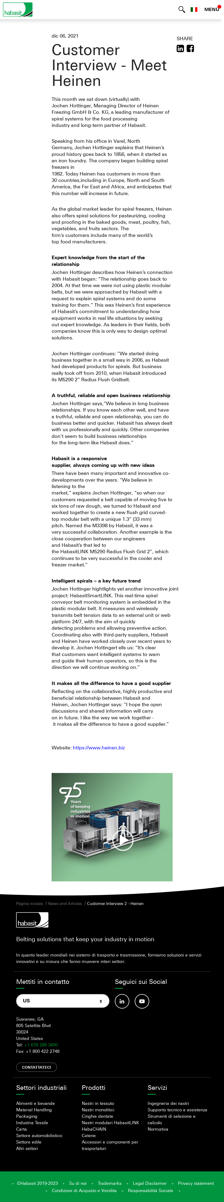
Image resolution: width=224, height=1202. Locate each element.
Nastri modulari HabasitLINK (110, 1122)
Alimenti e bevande (35, 1103)
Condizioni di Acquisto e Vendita (84, 1190)
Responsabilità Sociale (150, 1190)
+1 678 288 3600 (41, 1044)
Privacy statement (196, 1183)
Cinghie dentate (97, 1116)
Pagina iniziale (29, 903)
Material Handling (34, 1109)
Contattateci (36, 1067)
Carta (21, 1129)
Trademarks (110, 1183)
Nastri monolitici (98, 1109)
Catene (89, 1135)
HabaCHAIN (94, 1129)
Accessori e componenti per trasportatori (110, 1145)
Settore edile (28, 1142)
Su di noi (78, 1183)
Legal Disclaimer (150, 1183)
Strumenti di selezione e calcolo (171, 1119)
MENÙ (211, 9)
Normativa (158, 1129)
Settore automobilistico (39, 1135)
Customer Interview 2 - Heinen (115, 903)
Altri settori (27, 1148)
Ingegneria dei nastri (168, 1103)
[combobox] (62, 1000)
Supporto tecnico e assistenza (177, 1109)
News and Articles (65, 903)
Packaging (26, 1116)
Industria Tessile (32, 1122)
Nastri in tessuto (98, 1103)
